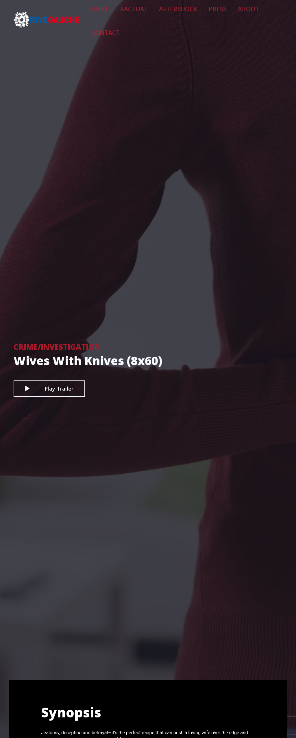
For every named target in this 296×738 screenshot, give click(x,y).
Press (213, 13)
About (238, 13)
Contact (267, 13)
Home (123, 13)
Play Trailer (49, 388)
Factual (149, 13)
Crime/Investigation (57, 347)
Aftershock (183, 13)
